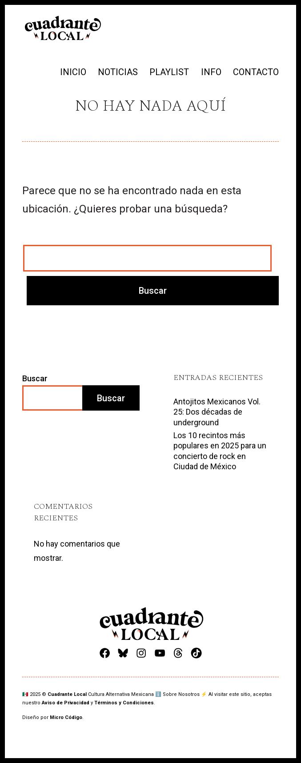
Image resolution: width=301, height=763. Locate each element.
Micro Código (66, 717)
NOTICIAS (118, 72)
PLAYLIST (169, 72)
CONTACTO (256, 72)
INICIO (73, 72)
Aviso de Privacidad (65, 703)
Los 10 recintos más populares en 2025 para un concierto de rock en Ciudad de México (219, 451)
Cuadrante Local (68, 694)
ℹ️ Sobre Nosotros (177, 694)
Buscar (35, 378)
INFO (211, 72)
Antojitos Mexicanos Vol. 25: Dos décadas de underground (217, 412)
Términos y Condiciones (124, 703)
